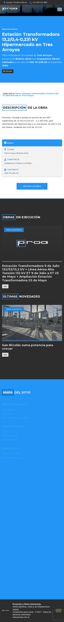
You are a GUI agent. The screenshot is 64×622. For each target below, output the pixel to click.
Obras (18, 93)
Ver (5, 286)
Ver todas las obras (32, 186)
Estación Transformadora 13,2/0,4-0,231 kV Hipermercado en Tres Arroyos (31, 94)
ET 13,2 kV (7, 71)
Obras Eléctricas (10, 29)
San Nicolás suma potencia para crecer (27, 347)
